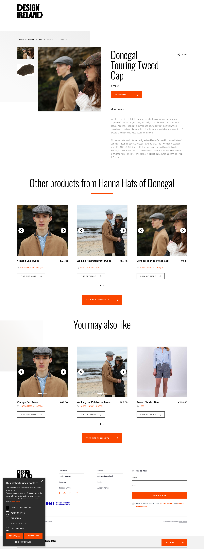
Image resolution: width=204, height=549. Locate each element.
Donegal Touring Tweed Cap (57, 40)
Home (21, 40)
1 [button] (100, 285)
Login (99, 482)
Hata (142, 406)
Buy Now (170, 542)
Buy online (121, 95)
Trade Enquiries (65, 476)
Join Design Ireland (105, 476)
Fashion (31, 40)
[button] (21, 230)
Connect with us (65, 488)
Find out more (28, 276)
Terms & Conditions (166, 504)
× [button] (42, 481)
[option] (42, 240)
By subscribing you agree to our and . (160, 505)
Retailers (101, 470)
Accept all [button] (14, 536)
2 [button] (103, 285)
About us (62, 482)
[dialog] (24, 512)
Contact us (63, 470)
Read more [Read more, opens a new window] (15, 501)
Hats (40, 40)
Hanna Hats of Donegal (31, 267)
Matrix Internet (183, 521)
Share (184, 54)
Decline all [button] (33, 536)
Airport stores (103, 488)
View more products (97, 300)
